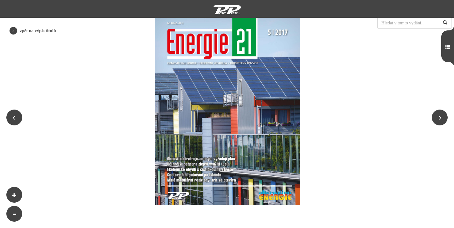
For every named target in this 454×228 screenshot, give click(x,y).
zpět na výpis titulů (33, 31)
